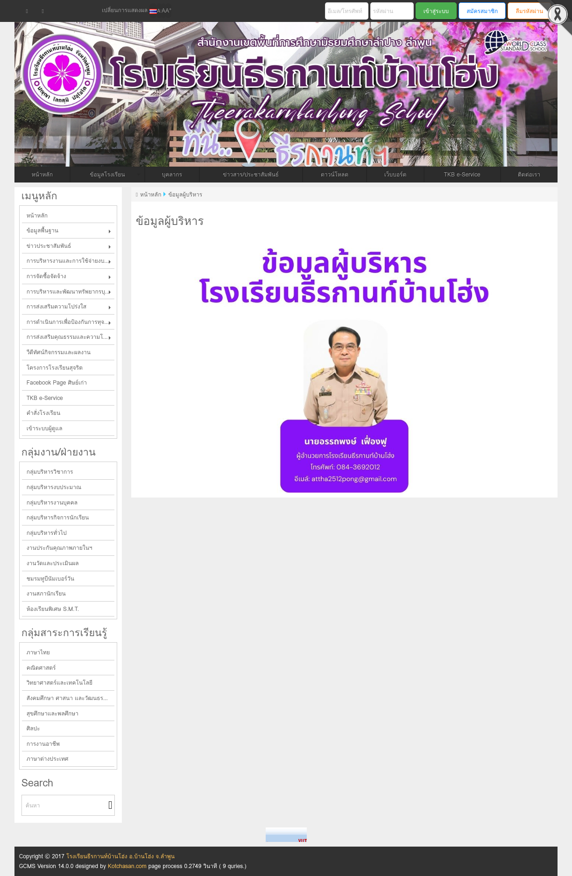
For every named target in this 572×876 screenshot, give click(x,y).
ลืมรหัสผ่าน (529, 11)
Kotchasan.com (127, 866)
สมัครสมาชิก (482, 11)
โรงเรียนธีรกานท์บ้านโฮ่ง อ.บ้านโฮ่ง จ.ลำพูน (120, 856)
